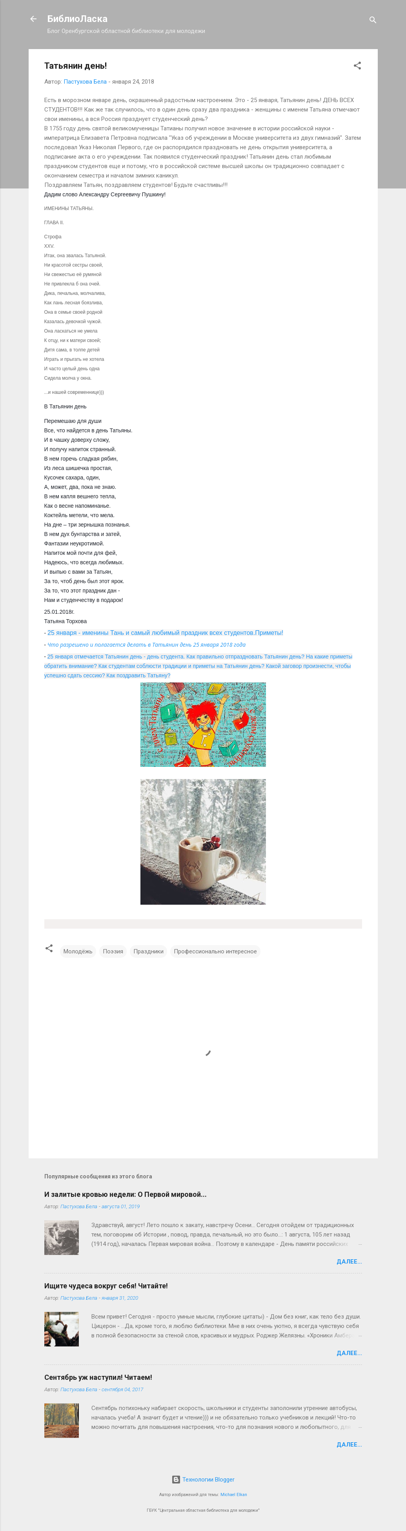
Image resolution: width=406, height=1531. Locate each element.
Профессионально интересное (215, 951)
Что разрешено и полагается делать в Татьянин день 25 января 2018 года (146, 644)
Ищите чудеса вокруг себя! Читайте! (106, 1286)
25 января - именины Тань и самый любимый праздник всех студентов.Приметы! (165, 632)
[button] (357, 67)
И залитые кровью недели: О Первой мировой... (125, 1194)
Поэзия (113, 951)
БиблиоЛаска (77, 18)
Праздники (148, 951)
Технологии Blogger (203, 1479)
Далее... (349, 1261)
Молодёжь (78, 951)
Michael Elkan (233, 1494)
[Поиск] (373, 21)
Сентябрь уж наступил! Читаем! (98, 1377)
